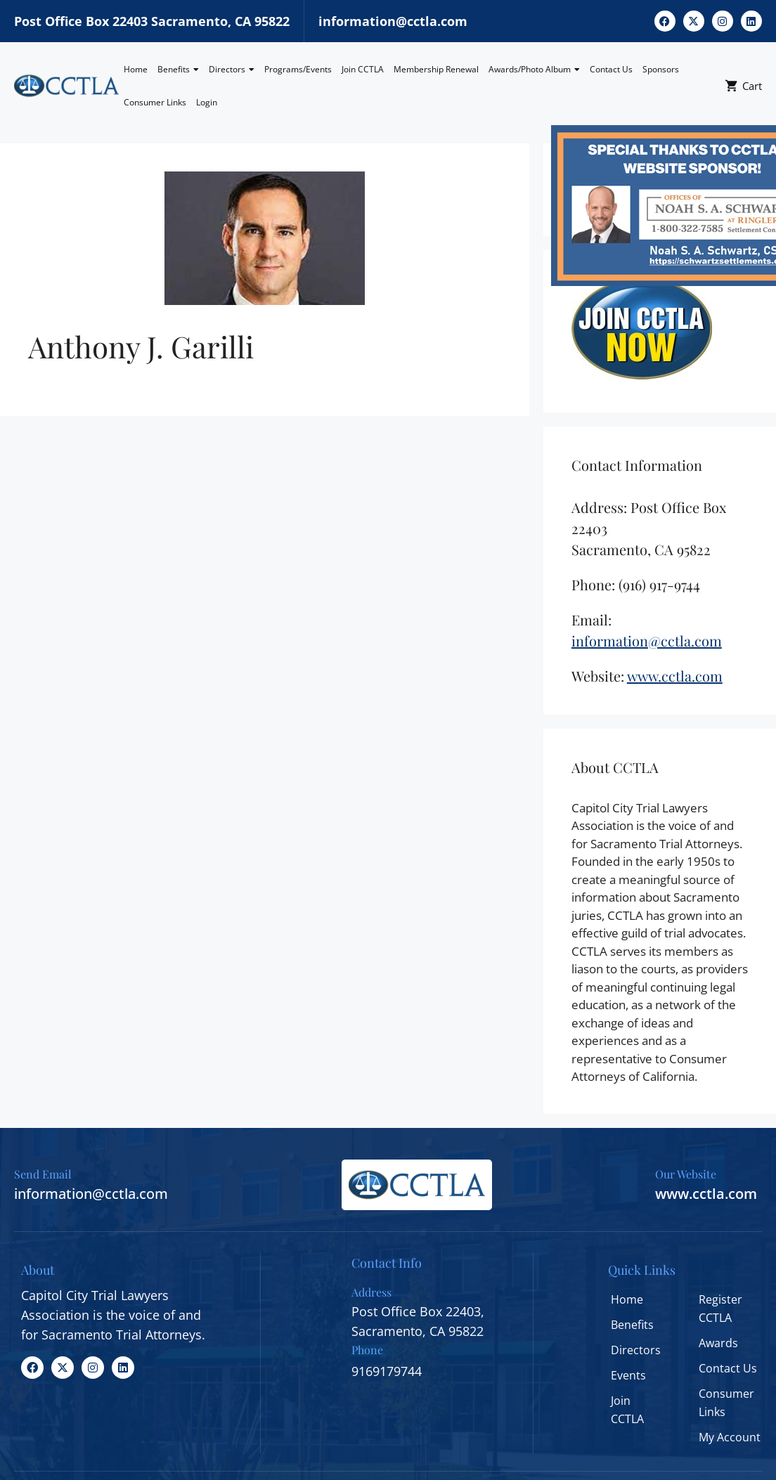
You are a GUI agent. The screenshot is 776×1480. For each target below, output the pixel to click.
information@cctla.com (392, 21)
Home (136, 69)
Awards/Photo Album (534, 69)
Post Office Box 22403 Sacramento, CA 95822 (152, 21)
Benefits (178, 69)
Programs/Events (298, 69)
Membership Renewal (436, 69)
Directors (231, 69)
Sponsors (660, 69)
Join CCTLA (363, 69)
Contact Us (611, 69)
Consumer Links (155, 102)
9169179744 (386, 1371)
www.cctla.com (706, 1193)
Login (206, 102)
